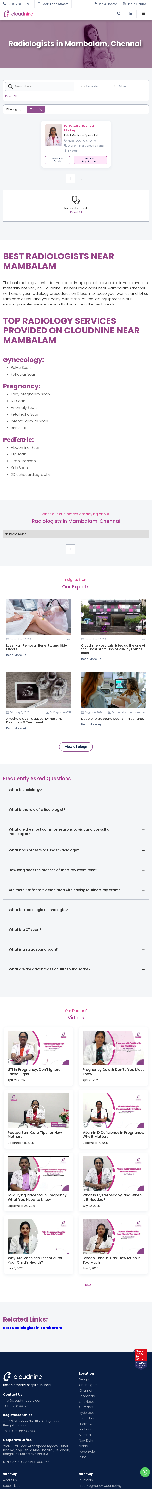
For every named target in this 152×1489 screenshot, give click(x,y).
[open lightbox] (38, 1048)
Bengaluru (87, 1379)
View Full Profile (57, 160)
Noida (83, 1446)
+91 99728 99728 (15, 1406)
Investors (86, 1480)
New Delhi (86, 1440)
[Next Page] (89, 1285)
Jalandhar (87, 1418)
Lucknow (85, 1424)
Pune (83, 1457)
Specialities (11, 1486)
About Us (10, 1480)
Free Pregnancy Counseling (100, 1486)
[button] (144, 14)
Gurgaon (86, 1407)
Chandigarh (88, 1385)
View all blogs (76, 746)
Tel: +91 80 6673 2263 (19, 1431)
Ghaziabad (88, 1402)
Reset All (11, 96)
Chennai (85, 1390)
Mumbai (85, 1435)
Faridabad (87, 1396)
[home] (39, 14)
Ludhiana (86, 1429)
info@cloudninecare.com (22, 1400)
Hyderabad (88, 1413)
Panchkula (87, 1451)
